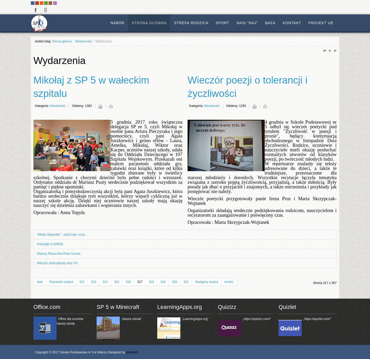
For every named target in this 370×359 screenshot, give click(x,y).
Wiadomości (83, 41)
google (45, 9)
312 (82, 282)
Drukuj (100, 106)
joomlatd (132, 352)
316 (128, 282)
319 (162, 282)
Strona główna (62, 41)
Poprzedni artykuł (61, 282)
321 (186, 282)
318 (151, 282)
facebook (35, 9)
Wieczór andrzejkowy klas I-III (57, 263)
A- (334, 51)
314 (105, 282)
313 (93, 282)
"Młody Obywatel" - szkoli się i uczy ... (62, 234)
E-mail (111, 106)
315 (116, 282)
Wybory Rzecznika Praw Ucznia (58, 253)
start (40, 282)
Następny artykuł (206, 282)
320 (174, 282)
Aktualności (57, 106)
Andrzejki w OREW (50, 244)
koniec (229, 282)
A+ (325, 51)
